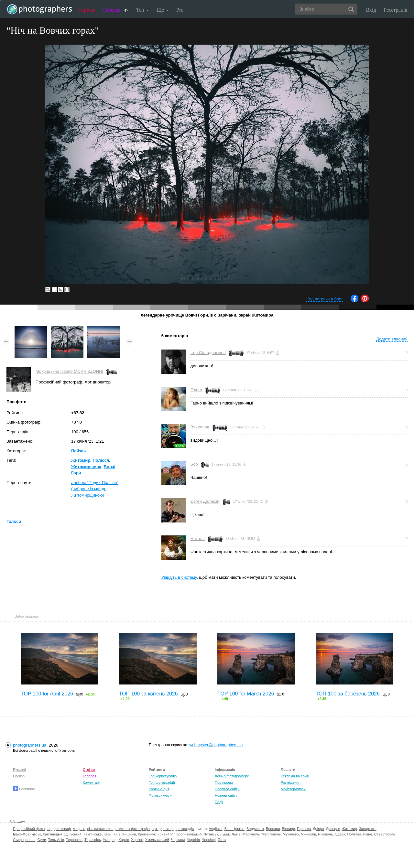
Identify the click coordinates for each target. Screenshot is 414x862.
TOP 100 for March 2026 (245, 693)
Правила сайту (227, 789)
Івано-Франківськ (27, 834)
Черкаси (178, 840)
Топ (142, 10)
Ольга (196, 389)
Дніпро (318, 829)
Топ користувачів (163, 776)
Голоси (13, 521)
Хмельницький (157, 840)
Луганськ (210, 834)
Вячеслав (200, 427)
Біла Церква (234, 829)
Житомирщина (86, 466)
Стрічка (86, 10)
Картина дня (159, 789)
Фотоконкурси (160, 795)
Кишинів (129, 834)
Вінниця (288, 829)
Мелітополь (271, 834)
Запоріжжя (367, 829)
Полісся (101, 460)
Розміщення (290, 782)
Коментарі (91, 782)
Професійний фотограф (32, 829)
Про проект (224, 782)
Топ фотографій (162, 782)
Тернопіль (74, 840)
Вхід (371, 10)
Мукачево (291, 834)
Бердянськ (255, 829)
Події (219, 802)
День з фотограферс (232, 776)
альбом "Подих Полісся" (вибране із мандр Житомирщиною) (94, 489)
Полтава (354, 834)
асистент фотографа (132, 829)
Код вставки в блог (324, 298)
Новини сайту (226, 795)
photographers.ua (29, 745)
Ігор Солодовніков (208, 352)
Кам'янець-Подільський (62, 834)
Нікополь (325, 834)
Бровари (273, 829)
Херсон (137, 840)
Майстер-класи (293, 789)
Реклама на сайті (295, 776)
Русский (19, 769)
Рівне (367, 834)
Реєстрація (395, 10)
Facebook (24, 789)
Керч (108, 834)
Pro (179, 10)
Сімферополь (24, 840)
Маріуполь (250, 834)
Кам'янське (92, 834)
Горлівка (304, 829)
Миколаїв (308, 834)
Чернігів (193, 840)
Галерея (115, 10)
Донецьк (333, 829)
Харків (123, 840)
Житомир (80, 460)
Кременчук (146, 834)
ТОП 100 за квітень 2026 (148, 693)
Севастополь (385, 834)
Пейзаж (78, 450)
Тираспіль (92, 840)
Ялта (222, 840)
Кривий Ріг (166, 834)
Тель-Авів (56, 840)
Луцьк (225, 834)
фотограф (62, 829)
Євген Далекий (205, 501)
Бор (194, 464)
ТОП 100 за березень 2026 (348, 693)
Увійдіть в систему (179, 577)
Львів (236, 834)
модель (79, 829)
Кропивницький (189, 834)
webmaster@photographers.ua (216, 745)
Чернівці (209, 840)
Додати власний (392, 339)
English (19, 776)
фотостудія (185, 829)
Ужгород (109, 840)
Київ (117, 834)
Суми (41, 840)
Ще (163, 10)
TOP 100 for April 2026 (47, 693)
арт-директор (163, 829)
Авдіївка (216, 829)
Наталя (198, 538)
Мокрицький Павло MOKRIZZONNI (69, 371)
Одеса (340, 834)
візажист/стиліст (100, 829)
